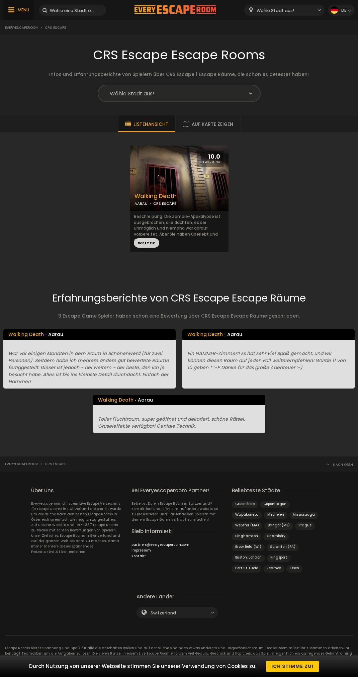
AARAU (141, 203)
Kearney (274, 568)
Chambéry (276, 535)
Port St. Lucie (246, 568)
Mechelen (275, 514)
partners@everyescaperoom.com (160, 544)
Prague (304, 525)
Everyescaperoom (21, 27)
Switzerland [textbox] (163, 613)
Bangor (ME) (279, 525)
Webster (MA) (247, 525)
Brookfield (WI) (248, 546)
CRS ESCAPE (164, 203)
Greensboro (245, 503)
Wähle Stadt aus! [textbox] (275, 10)
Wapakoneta (247, 514)
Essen (294, 568)
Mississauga (304, 514)
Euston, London (248, 557)
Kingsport (278, 557)
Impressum (141, 550)
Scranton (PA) (282, 546)
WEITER (146, 243)
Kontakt (138, 556)
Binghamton (246, 535)
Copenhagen (274, 503)
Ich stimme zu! (292, 666)
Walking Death (156, 196)
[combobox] (284, 10)
